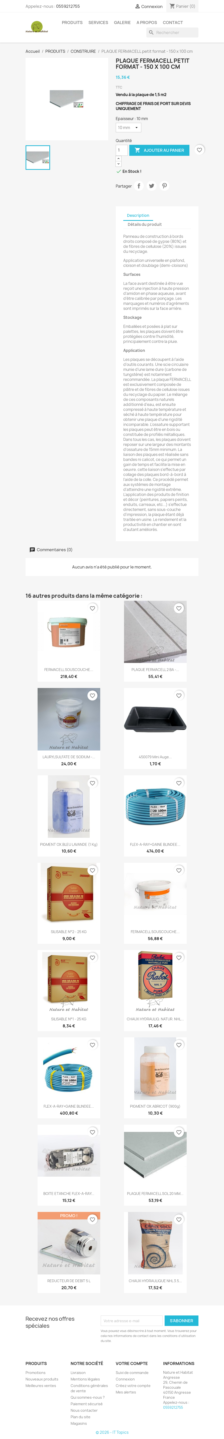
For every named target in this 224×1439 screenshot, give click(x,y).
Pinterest (164, 186)
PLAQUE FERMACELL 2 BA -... (155, 669)
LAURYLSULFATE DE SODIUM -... (69, 757)
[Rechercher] (172, 33)
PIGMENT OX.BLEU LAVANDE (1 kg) (69, 844)
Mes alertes (126, 1392)
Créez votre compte (133, 1385)
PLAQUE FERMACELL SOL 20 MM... (155, 1193)
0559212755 (68, 6)
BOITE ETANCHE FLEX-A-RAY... (68, 1193)
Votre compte (132, 1363)
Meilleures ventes (41, 1385)
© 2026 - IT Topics (112, 1432)
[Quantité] (122, 150)
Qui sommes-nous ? (88, 1397)
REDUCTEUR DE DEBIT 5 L (68, 1280)
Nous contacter (84, 1410)
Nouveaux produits (42, 1379)
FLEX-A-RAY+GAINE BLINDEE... (155, 844)
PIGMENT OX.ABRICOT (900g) (155, 1106)
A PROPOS (147, 22)
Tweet (152, 186)
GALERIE (122, 22)
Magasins (79, 1423)
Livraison (78, 1372)
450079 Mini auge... (155, 757)
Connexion (125, 1379)
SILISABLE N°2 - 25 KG (69, 931)
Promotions (36, 1372)
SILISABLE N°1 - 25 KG (68, 1019)
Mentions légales (85, 1379)
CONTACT (173, 22)
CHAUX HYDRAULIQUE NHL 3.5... (155, 1280)
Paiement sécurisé (87, 1403)
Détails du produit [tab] (145, 224)
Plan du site (80, 1416)
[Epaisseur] (128, 127)
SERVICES (98, 22)
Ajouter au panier (159, 150)
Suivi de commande (132, 1372)
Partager (139, 186)
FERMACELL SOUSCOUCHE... (68, 669)
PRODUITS (72, 22)
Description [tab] (138, 215)
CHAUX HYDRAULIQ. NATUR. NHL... (155, 1019)
